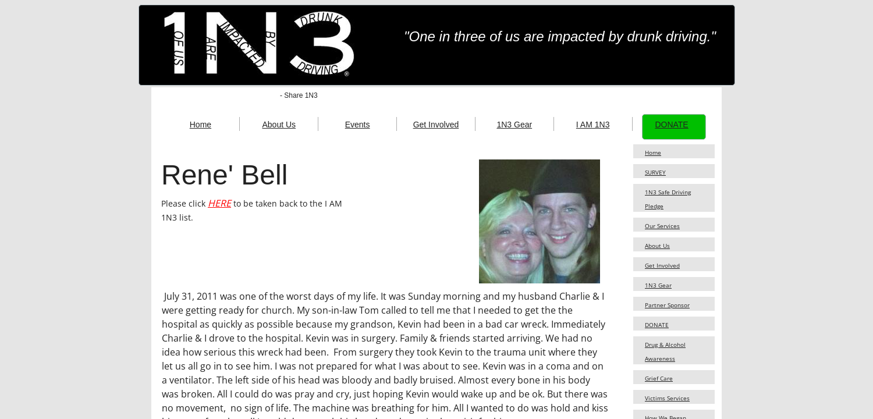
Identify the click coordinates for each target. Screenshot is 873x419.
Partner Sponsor (667, 305)
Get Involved (662, 265)
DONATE (657, 325)
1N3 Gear (658, 285)
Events (357, 124)
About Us (657, 246)
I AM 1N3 (593, 124)
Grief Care (659, 378)
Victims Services (667, 398)
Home (653, 152)
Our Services (662, 226)
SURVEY (655, 172)
